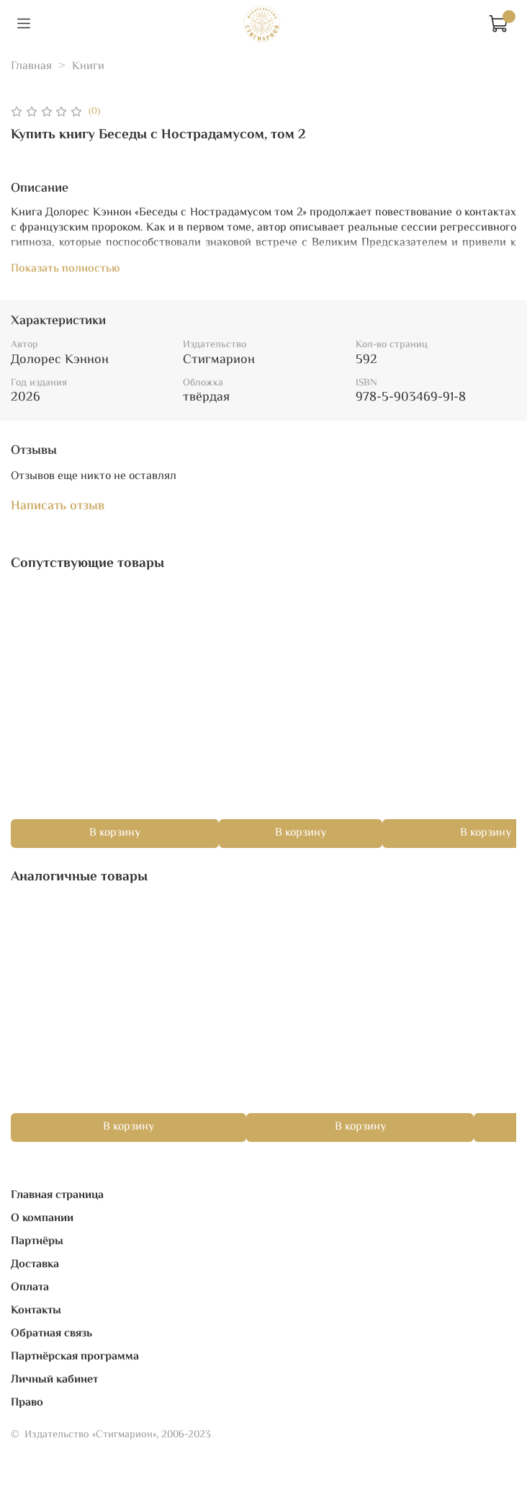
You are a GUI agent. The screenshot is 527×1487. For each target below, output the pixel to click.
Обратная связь (51, 1334)
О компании (42, 1219)
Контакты (36, 1311)
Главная (31, 67)
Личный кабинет (54, 1380)
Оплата (30, 1288)
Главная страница (57, 1196)
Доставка (35, 1265)
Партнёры (37, 1242)
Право (27, 1403)
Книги (88, 67)
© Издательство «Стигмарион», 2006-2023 (111, 1434)
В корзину (114, 833)
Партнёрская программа (75, 1357)
